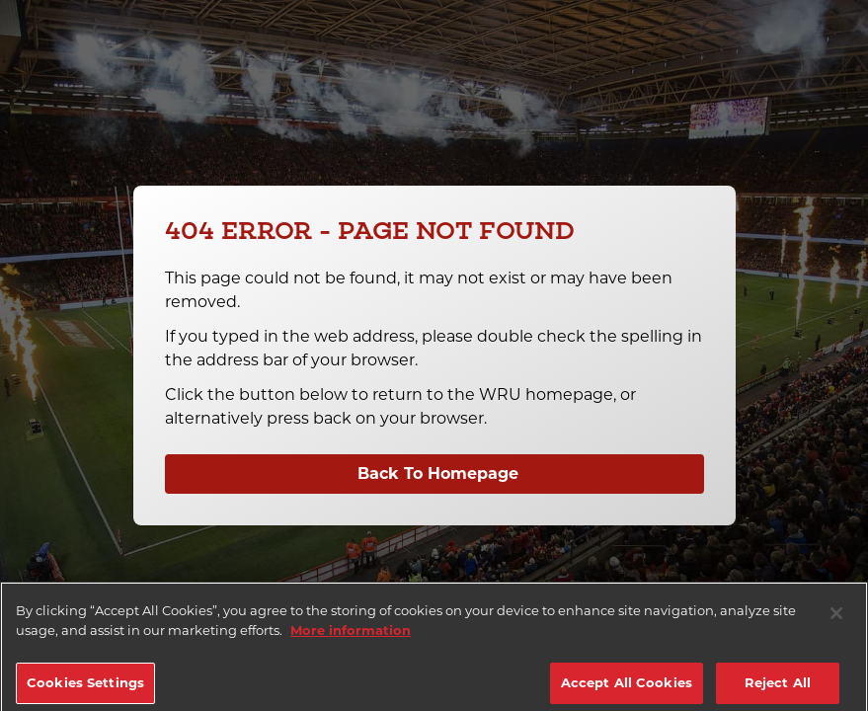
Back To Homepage (437, 473)
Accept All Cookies (626, 689)
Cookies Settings (85, 689)
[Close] (836, 620)
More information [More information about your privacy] (350, 637)
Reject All (778, 689)
